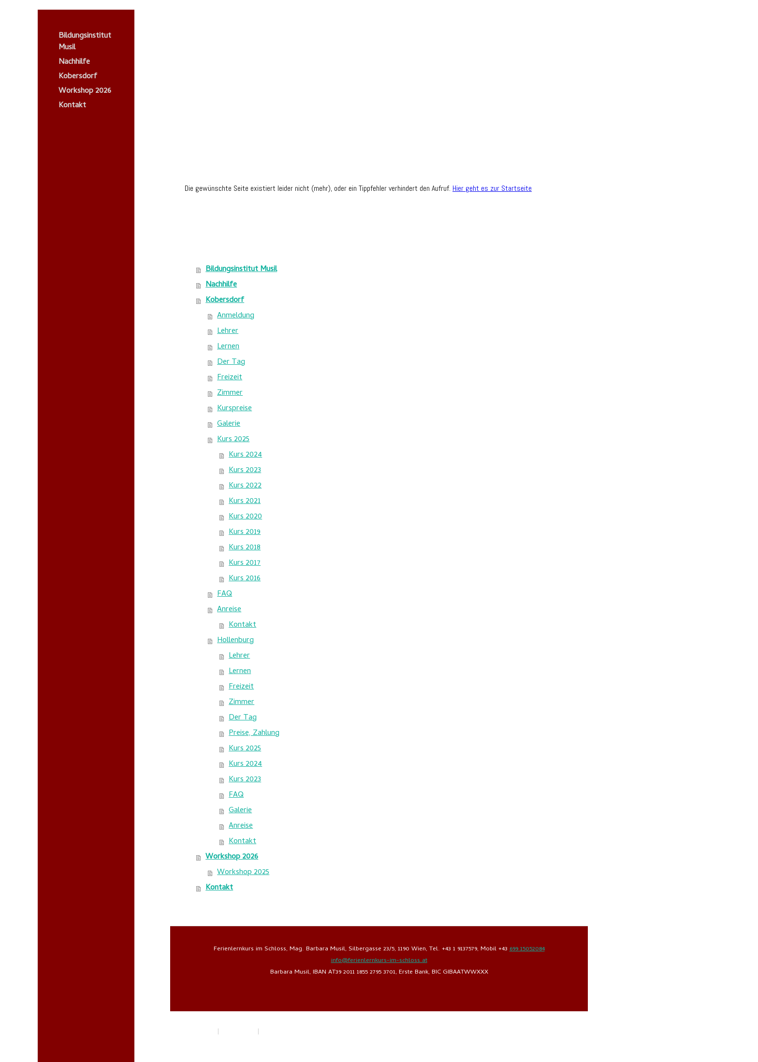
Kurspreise (234, 408)
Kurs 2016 (245, 579)
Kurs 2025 (233, 439)
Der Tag (231, 362)
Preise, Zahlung (254, 733)
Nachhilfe (74, 62)
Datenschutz (238, 1032)
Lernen (228, 347)
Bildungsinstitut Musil (84, 42)
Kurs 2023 (245, 470)
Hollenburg (235, 640)
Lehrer (227, 331)
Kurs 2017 (245, 563)
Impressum (200, 1032)
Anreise (229, 609)
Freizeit (229, 378)
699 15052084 (527, 949)
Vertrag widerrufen (293, 1032)
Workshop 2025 (243, 872)
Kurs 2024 (245, 455)
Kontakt (72, 106)
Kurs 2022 (245, 486)
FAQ (224, 594)
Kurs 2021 (245, 501)
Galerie (228, 424)
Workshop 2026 (84, 91)
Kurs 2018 (245, 548)
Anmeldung (235, 316)
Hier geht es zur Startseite (492, 188)
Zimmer (230, 393)
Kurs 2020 (245, 517)
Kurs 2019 (245, 532)
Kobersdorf (77, 77)
